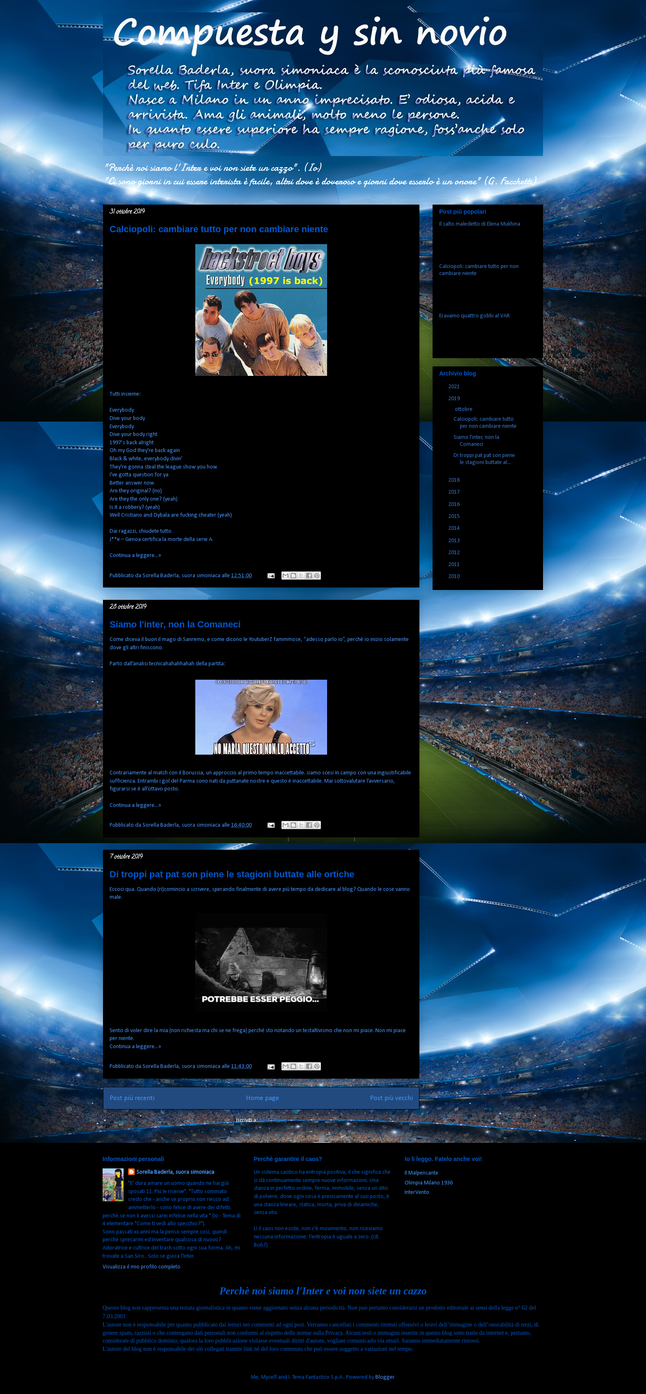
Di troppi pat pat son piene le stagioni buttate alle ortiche (232, 874)
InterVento (417, 1192)
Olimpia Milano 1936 (429, 1183)
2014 (454, 528)
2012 (454, 553)
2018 (454, 480)
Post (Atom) (273, 1120)
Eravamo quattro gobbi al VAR (474, 316)
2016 (454, 504)
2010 (454, 576)
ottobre (464, 409)
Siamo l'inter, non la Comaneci (175, 624)
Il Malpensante (421, 1173)
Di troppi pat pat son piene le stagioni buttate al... (484, 459)
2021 (454, 387)
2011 (454, 565)
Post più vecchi (391, 1098)
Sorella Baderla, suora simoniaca (175, 1172)
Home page (262, 1098)
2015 (454, 516)
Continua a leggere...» (135, 555)
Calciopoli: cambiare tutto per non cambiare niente (219, 229)
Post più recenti (132, 1098)
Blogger (384, 1377)
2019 (454, 399)
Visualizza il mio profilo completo (141, 1267)
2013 (454, 541)
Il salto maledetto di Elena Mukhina (479, 224)
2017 (454, 492)
